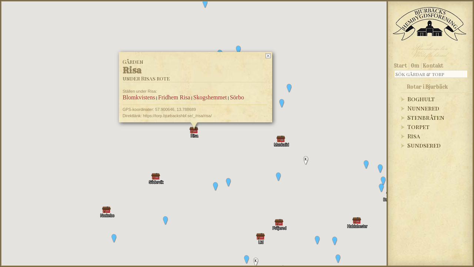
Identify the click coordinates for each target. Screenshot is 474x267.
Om (415, 66)
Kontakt (433, 66)
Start (400, 66)
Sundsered (424, 145)
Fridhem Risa (174, 97)
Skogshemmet (210, 97)
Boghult (421, 99)
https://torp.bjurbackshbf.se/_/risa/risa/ (177, 115)
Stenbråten (425, 117)
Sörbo (237, 97)
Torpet (418, 127)
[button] (380, 168)
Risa (413, 136)
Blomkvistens (139, 97)
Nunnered (423, 108)
